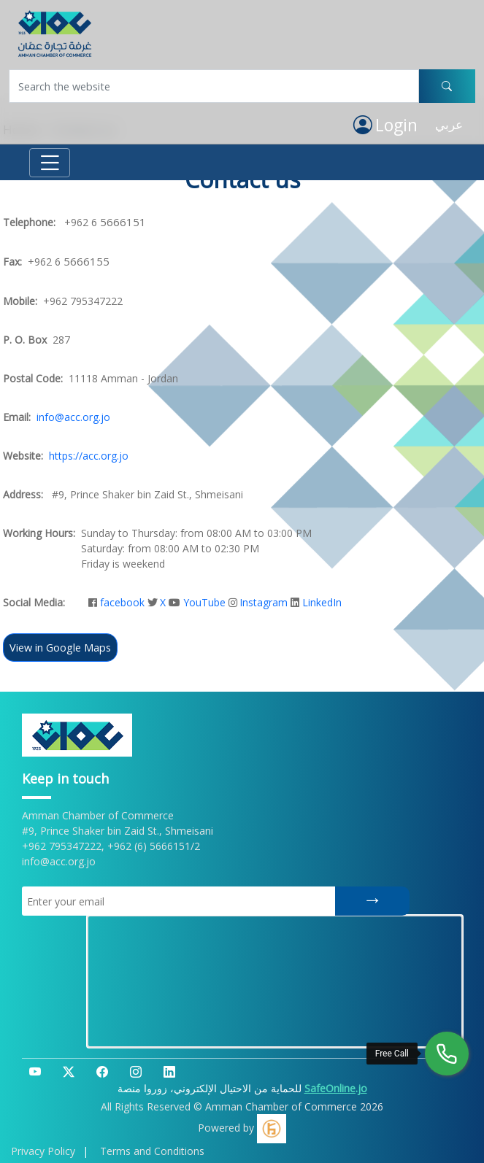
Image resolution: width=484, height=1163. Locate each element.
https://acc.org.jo (88, 456)
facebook (122, 602)
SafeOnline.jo (335, 1088)
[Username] (214, 86)
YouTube (204, 602)
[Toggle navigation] (49, 162)
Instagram (263, 602)
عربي (449, 124)
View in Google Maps (60, 647)
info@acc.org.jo (73, 417)
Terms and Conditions (152, 1151)
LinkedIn (322, 602)
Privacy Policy (43, 1151)
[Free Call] (447, 1053)
